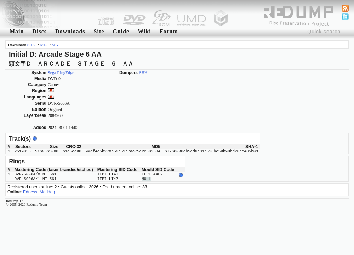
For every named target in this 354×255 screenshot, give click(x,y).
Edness (30, 191)
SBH (143, 72)
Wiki (144, 31)
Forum (169, 31)
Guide (121, 31)
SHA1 (32, 44)
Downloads (70, 31)
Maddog (47, 191)
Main (17, 31)
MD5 (44, 44)
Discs (39, 31)
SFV (55, 44)
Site (99, 31)
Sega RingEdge (61, 72)
